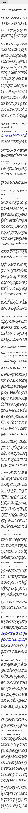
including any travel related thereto (14, 675)
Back (4, 2)
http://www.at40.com (7, 135)
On (10, 250)
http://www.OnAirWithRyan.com (19, 134)
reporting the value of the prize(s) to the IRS (11, 730)
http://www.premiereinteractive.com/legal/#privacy (15, 640)
